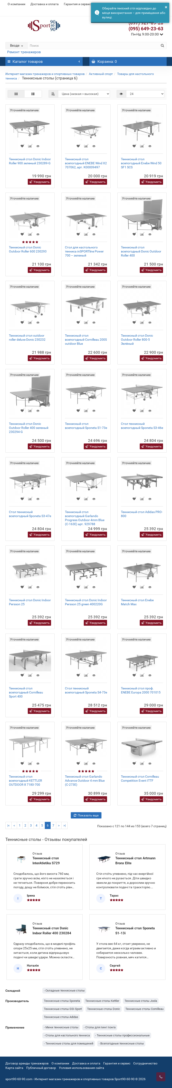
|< (8, 825)
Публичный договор (41, 1068)
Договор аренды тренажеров (27, 1063)
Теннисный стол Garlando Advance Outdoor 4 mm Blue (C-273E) (85, 780)
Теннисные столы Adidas (61, 1017)
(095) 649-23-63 (146, 28)
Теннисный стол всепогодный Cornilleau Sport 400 (26, 692)
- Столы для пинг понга (100, 1027)
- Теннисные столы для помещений (68, 1043)
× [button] (166, 7)
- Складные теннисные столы (64, 990)
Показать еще (86, 815)
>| (64, 825)
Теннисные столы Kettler (102, 1000)
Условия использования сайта (81, 1068)
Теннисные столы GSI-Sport (63, 1009)
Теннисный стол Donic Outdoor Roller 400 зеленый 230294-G (28, 428)
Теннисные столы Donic (103, 1009)
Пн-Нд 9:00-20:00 (147, 34)
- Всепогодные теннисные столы (121, 1043)
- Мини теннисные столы (61, 1027)
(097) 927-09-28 (146, 23)
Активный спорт (101, 74)
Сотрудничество (145, 1063)
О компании (16, 4)
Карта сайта (14, 1068)
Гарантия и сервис (77, 4)
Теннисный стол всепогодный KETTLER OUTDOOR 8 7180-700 (25, 780)
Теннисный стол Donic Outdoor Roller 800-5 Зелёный (137, 339)
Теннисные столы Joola (141, 1000)
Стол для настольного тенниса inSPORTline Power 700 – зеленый (84, 251)
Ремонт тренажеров (24, 52)
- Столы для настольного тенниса (67, 1035)
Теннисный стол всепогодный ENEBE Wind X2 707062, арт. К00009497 (86, 163)
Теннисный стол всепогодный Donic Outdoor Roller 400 (141, 251)
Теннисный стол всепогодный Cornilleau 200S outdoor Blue (86, 339)
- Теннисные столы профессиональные (122, 1035)
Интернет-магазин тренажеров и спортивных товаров (45, 74)
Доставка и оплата (44, 4)
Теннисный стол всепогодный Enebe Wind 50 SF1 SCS (141, 163)
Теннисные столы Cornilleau (144, 1009)
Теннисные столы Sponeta (62, 1000)
